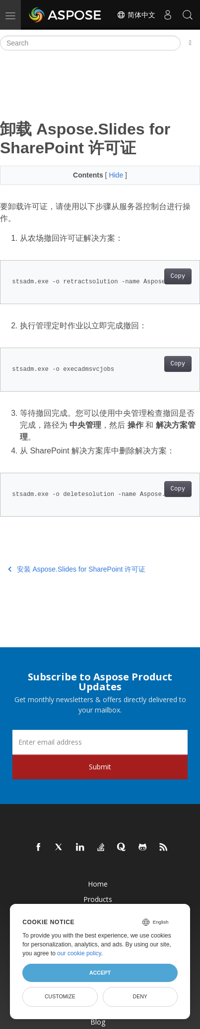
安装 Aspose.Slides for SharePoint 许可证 (76, 569)
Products (97, 899)
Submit (100, 766)
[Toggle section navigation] (190, 43)
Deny (140, 996)
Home (98, 884)
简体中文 (136, 14)
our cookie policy (79, 953)
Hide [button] (117, 175)
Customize (60, 996)
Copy (178, 276)
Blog (97, 1022)
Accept (100, 973)
